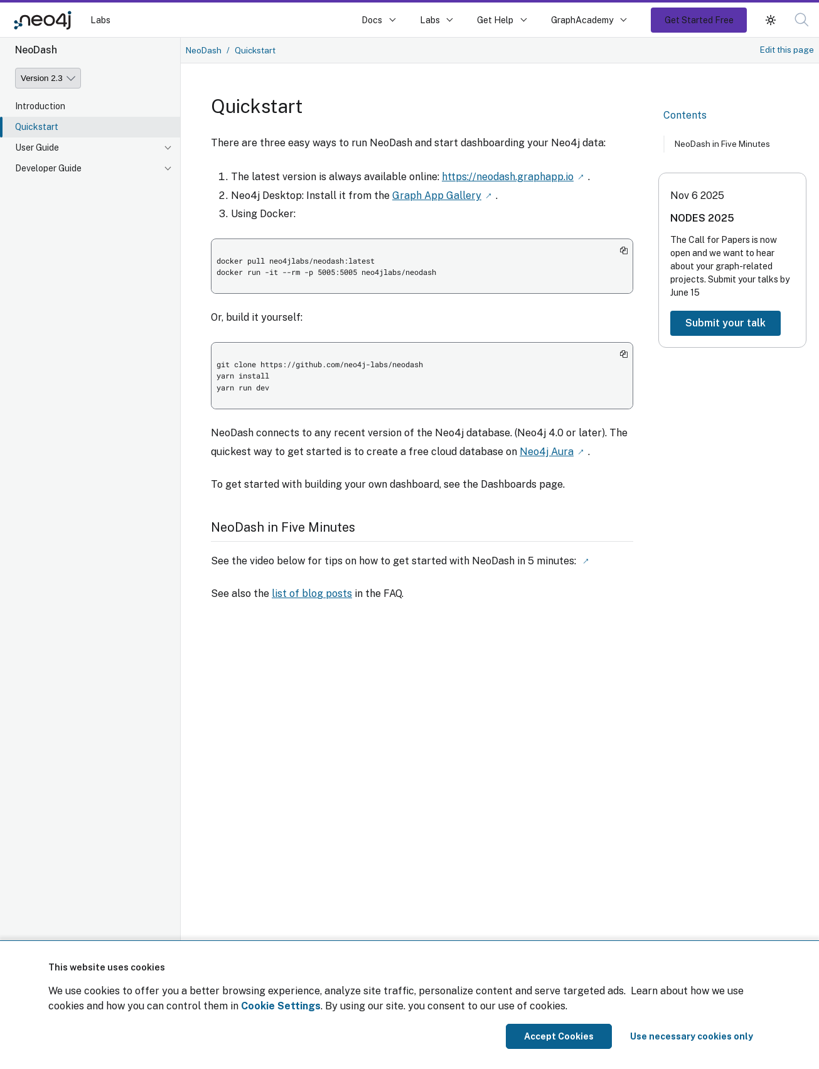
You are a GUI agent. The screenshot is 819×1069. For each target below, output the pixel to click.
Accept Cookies (559, 1036)
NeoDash (204, 50)
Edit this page (787, 50)
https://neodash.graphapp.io (508, 176)
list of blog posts (312, 591)
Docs (371, 19)
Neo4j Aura (547, 450)
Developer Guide (48, 168)
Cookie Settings (281, 1006)
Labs (100, 19)
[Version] (48, 78)
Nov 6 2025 (697, 195)
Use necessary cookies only (691, 1036)
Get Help (495, 19)
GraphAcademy (582, 19)
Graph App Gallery (436, 194)
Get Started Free (699, 19)
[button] (770, 20)
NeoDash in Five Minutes (722, 144)
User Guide (37, 147)
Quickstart (36, 127)
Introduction (40, 106)
